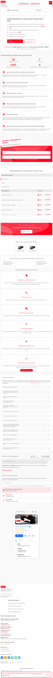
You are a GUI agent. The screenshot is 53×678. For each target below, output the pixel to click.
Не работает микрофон (7, 210)
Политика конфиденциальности (26, 668)
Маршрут (19, 536)
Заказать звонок (26, 231)
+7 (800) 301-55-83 (24, 3)
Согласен (48, 674)
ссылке (6, 596)
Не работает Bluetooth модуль (8, 205)
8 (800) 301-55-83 (5, 628)
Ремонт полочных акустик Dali (15, 609)
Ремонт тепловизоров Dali (14, 606)
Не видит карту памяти (7, 195)
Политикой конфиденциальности (38, 486)
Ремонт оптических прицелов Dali (16, 603)
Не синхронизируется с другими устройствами (12, 200)
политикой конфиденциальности (32, 159)
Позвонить (38, 10)
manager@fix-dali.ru (6, 635)
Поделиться (2, 657)
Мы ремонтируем (12, 10)
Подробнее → (47, 195)
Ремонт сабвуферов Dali (14, 611)
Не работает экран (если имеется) (9, 215)
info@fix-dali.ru (4, 631)
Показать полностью (7, 470)
